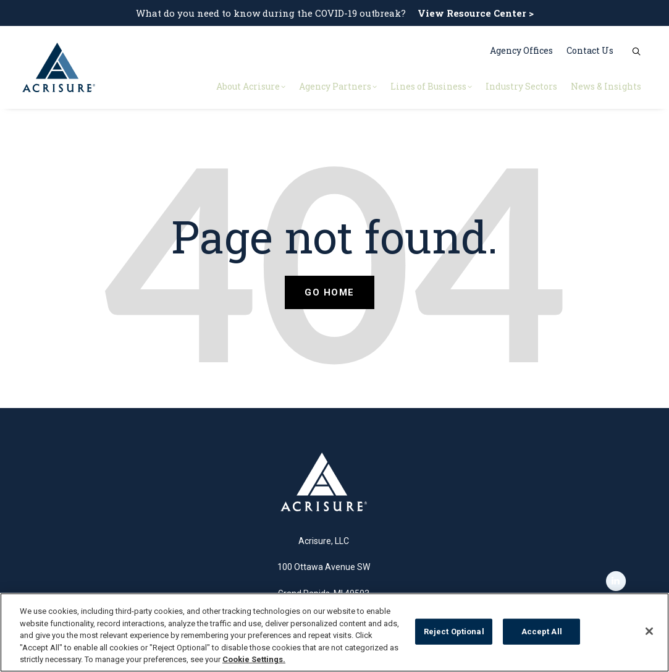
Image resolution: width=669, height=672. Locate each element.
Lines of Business (431, 86)
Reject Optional (454, 631)
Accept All (541, 631)
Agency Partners (338, 86)
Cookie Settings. (253, 659)
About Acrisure (250, 86)
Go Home (330, 292)
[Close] (649, 631)
